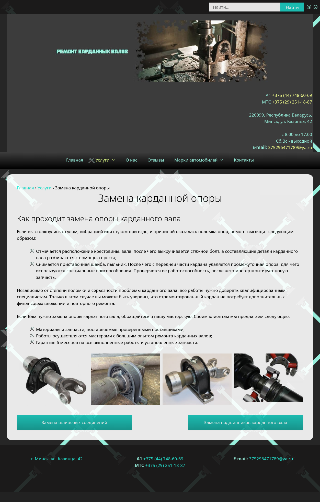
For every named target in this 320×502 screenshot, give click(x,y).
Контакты (244, 160)
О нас (132, 160)
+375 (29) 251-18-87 (292, 102)
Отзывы (155, 160)
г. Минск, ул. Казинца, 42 (57, 459)
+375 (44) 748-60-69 (292, 95)
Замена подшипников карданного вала (245, 422)
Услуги (108, 160)
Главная (74, 160)
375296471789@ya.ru (290, 147)
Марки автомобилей (201, 160)
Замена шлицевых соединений (74, 422)
